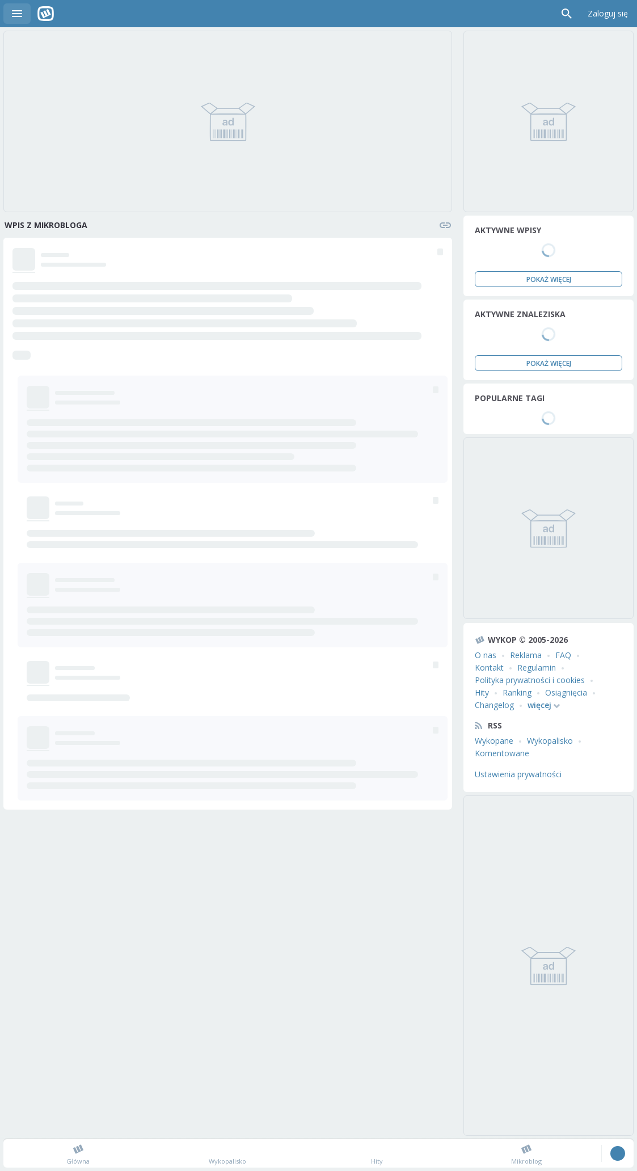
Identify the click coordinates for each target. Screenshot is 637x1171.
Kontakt (489, 667)
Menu (17, 13)
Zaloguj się (608, 13)
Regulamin (536, 667)
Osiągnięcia (566, 692)
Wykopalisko (550, 740)
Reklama (526, 655)
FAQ (563, 655)
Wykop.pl (45, 13)
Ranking (517, 692)
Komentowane (502, 753)
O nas (485, 655)
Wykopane (494, 740)
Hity (482, 692)
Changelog (494, 705)
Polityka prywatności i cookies (530, 680)
